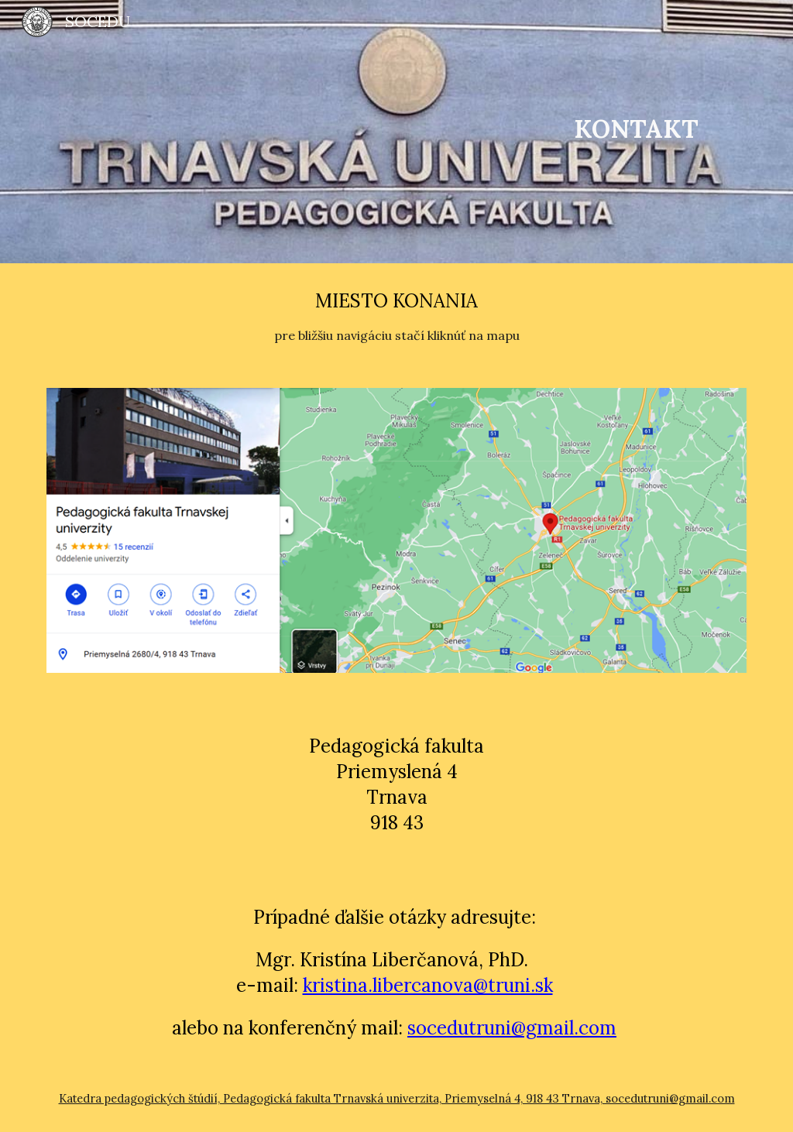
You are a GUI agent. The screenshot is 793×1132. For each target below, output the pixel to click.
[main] (636, 131)
